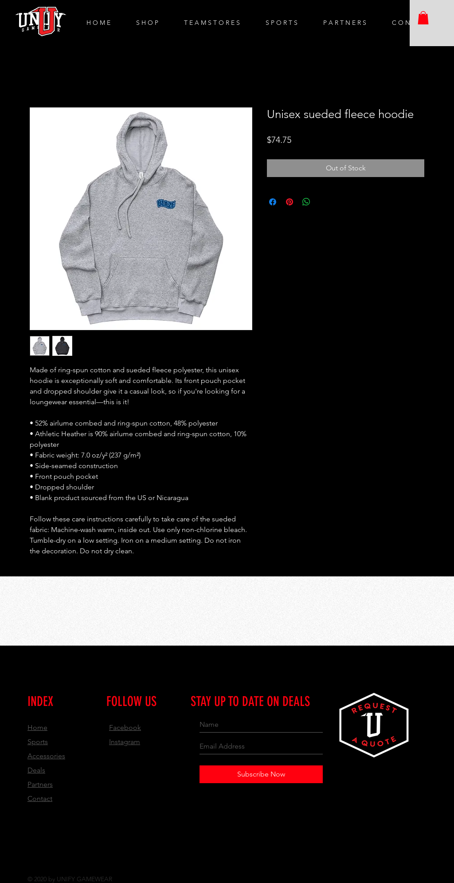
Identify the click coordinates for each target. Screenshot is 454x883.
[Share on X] (323, 202)
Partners (40, 784)
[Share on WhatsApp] (306, 202)
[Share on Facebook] (272, 202)
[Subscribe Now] (261, 774)
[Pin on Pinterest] (289, 202)
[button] (423, 17)
